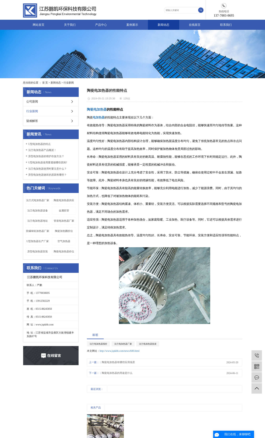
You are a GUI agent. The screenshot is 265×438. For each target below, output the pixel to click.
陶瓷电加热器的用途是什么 (117, 373)
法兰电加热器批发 (148, 344)
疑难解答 (32, 120)
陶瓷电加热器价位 (64, 251)
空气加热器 (64, 241)
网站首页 (38, 24)
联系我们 (226, 24)
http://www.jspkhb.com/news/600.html (120, 351)
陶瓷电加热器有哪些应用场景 (118, 362)
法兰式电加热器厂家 (37, 200)
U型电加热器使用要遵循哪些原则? (47, 162)
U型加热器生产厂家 (37, 241)
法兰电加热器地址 (37, 220)
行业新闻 (69, 82)
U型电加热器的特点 (39, 144)
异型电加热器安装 (37, 251)
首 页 (45, 82)
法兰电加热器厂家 (123, 344)
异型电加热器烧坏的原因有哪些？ (47, 174)
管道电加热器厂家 (64, 220)
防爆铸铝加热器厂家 (37, 231)
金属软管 (64, 210)
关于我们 (70, 24)
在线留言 (195, 24)
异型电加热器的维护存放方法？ (46, 156)
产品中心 (101, 24)
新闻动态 (163, 24)
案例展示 (132, 24)
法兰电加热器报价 (98, 344)
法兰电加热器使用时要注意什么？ (47, 168)
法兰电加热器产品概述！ (42, 150)
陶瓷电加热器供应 (64, 200)
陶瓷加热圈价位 (64, 231)
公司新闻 (32, 101)
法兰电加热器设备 (37, 210)
